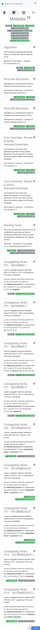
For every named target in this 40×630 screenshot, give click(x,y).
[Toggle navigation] (35, 4)
